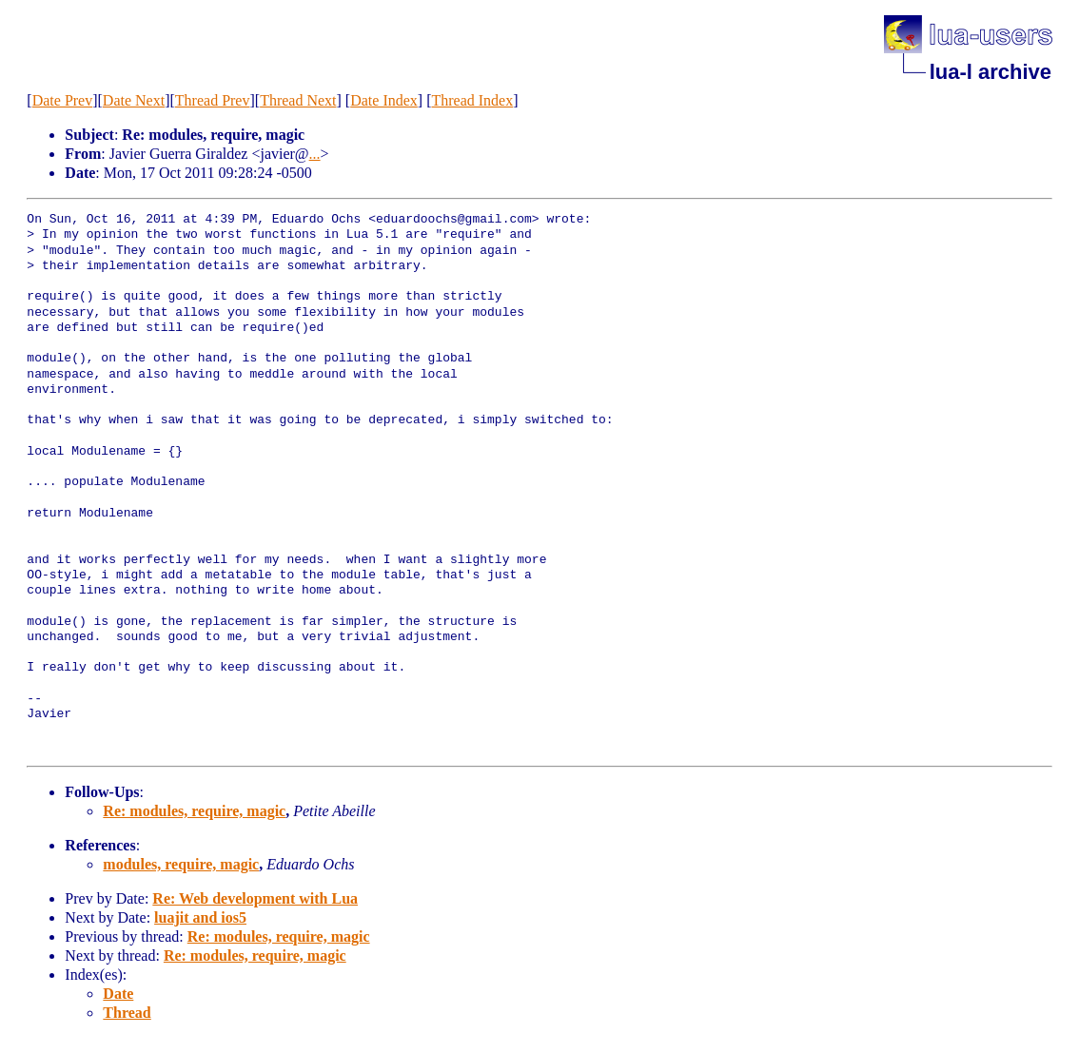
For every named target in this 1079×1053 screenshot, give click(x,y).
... (315, 154)
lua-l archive (990, 72)
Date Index (384, 100)
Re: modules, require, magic (194, 811)
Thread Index (472, 100)
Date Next (134, 100)
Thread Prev (212, 100)
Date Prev (62, 100)
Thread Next (298, 100)
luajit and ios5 (200, 917)
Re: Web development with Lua (255, 898)
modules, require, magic (181, 864)
